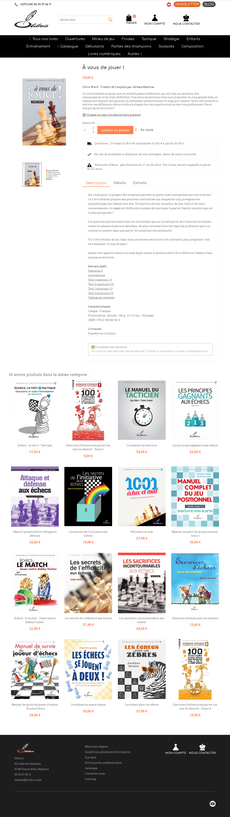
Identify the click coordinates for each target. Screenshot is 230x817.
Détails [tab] (120, 183)
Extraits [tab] (139, 183)
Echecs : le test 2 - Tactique (35, 445)
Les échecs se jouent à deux (88, 704)
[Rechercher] (86, 20)
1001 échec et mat (141, 531)
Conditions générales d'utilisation (107, 752)
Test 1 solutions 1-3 (100, 288)
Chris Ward (182, 253)
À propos (90, 757)
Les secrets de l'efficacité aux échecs (88, 618)
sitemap (90, 779)
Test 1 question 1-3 (100, 279)
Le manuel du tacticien (141, 445)
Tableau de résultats (101, 297)
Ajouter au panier (115, 130)
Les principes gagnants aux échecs (195, 445)
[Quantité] (86, 130)
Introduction (96, 275)
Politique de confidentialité (103, 762)
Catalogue (91, 768)
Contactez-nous (95, 773)
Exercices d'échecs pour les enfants (195, 618)
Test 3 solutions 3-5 (100, 293)
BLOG (209, 4)
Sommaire (95, 271)
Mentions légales (96, 746)
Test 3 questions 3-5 (101, 284)
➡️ (111, 115)
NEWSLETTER (187, 4)
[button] (134, 54)
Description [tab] (96, 183)
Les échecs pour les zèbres (142, 704)
